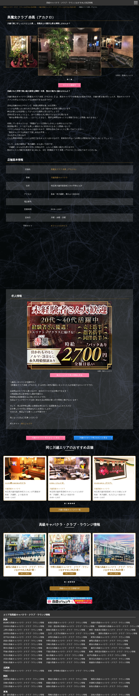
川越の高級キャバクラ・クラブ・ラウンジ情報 (65, 663)
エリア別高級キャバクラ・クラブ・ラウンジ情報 (26, 615)
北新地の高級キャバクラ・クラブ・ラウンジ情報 (23, 680)
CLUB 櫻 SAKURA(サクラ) (16, 483)
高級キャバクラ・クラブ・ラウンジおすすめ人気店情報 (69, 3)
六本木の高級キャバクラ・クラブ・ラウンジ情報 (23, 627)
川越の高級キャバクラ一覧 (69, 510)
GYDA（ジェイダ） (58, 483)
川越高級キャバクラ (59, 178)
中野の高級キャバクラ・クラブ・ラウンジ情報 (65, 641)
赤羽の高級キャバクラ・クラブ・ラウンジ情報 (67, 638)
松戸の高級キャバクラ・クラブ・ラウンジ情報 (106, 656)
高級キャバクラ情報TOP (69, 589)
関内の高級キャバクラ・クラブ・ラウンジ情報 (22, 645)
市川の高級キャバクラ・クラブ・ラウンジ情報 (22, 656)
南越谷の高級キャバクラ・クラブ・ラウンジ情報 (109, 663)
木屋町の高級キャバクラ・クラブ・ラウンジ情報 (109, 683)
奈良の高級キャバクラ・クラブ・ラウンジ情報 (108, 687)
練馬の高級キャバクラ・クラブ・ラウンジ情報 (108, 641)
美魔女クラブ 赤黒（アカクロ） (64, 169)
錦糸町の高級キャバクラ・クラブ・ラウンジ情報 (23, 623)
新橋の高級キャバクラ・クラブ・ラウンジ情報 (65, 630)
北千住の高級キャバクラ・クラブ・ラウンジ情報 (23, 638)
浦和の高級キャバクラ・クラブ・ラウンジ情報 (65, 659)
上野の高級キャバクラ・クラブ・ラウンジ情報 (22, 630)
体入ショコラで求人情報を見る (69, 375)
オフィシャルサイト (59, 226)
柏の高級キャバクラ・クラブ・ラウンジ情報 (64, 656)
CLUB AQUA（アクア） (104, 483)
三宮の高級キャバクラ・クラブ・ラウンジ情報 (22, 687)
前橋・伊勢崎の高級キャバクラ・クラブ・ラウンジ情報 (71, 671)
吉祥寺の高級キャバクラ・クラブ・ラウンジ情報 (23, 634)
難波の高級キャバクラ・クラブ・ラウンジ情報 (67, 680)
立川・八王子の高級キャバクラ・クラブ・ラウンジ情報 (71, 634)
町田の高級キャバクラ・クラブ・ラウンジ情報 (110, 638)
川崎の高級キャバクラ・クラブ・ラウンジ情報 (65, 645)
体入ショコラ (26, 424)
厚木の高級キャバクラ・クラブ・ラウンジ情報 (22, 648)
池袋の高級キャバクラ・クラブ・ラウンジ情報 (110, 623)
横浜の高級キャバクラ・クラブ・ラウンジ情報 (108, 645)
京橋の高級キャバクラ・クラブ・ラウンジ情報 (22, 683)
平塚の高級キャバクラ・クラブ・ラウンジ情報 (22, 652)
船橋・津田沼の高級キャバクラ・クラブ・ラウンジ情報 (112, 652)
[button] (67, 79)
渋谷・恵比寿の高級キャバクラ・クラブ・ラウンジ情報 (71, 627)
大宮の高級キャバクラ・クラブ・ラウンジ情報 (22, 659)
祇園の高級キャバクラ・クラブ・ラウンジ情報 (65, 683)
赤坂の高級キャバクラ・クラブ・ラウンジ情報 (22, 641)
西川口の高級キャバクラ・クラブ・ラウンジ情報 (109, 659)
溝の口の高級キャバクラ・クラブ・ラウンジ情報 (66, 648)
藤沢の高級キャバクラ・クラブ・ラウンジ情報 (110, 648)
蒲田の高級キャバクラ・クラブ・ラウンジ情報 (117, 634)
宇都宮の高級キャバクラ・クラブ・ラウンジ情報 (23, 671)
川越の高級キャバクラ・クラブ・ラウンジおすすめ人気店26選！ (58, 7)
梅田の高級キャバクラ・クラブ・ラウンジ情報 (110, 680)
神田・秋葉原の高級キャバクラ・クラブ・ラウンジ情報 (112, 630)
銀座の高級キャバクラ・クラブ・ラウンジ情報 (67, 623)
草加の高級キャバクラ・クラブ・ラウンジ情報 (22, 663)
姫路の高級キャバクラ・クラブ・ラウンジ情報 (65, 687)
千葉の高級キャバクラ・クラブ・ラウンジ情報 (65, 652)
